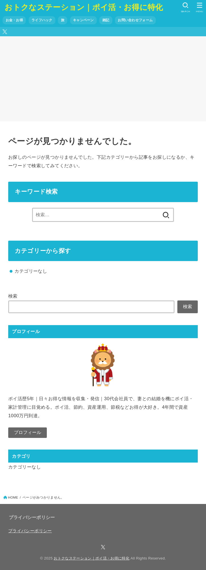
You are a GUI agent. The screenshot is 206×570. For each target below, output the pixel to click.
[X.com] (4, 31)
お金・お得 (14, 20)
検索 (13, 295)
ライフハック (41, 20)
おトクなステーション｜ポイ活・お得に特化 (84, 7)
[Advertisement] (103, 78)
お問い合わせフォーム (135, 20)
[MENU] (199, 7)
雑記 (106, 20)
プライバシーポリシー (30, 531)
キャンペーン (83, 20)
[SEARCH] (185, 7)
